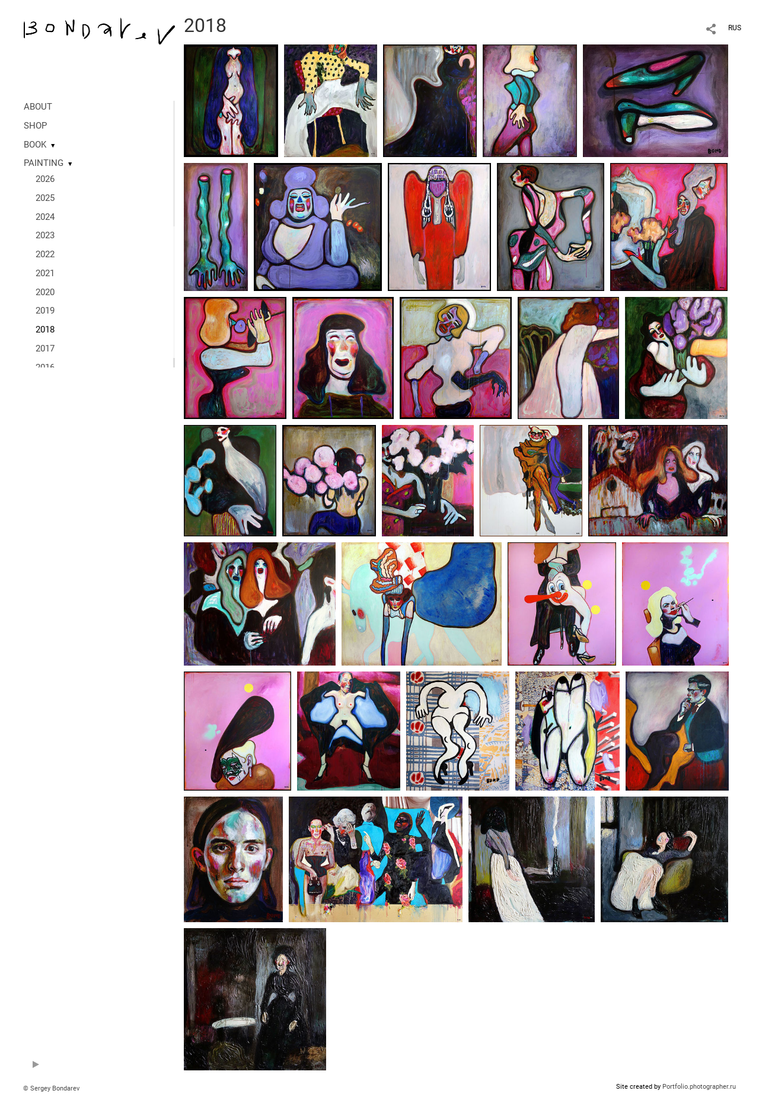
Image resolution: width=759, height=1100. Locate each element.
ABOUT (38, 106)
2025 (45, 198)
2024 (45, 217)
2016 (45, 367)
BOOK (35, 144)
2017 (45, 348)
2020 (45, 292)
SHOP (35, 125)
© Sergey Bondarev (51, 1088)
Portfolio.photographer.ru (699, 1087)
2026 (45, 179)
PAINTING (43, 163)
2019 (45, 310)
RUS (734, 28)
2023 (45, 235)
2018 (45, 329)
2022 (45, 254)
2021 (45, 273)
